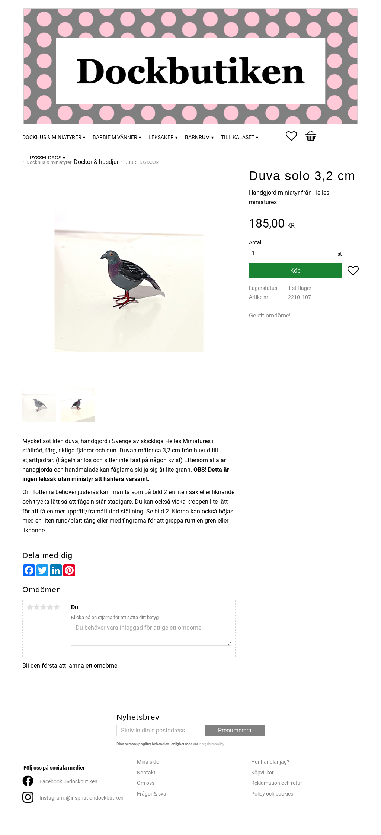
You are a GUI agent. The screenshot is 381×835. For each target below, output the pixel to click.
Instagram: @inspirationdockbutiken (81, 798)
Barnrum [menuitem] (197, 137)
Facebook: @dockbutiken (68, 781)
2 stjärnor (36, 607)
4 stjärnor (50, 607)
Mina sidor (149, 762)
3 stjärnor (43, 607)
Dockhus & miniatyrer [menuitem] (51, 137)
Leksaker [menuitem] (161, 137)
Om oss (145, 783)
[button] (295, 136)
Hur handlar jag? (270, 762)
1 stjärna (29, 607)
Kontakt (146, 773)
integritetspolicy (211, 744)
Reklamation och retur (276, 783)
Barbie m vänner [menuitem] (115, 137)
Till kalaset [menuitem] (237, 137)
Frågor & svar (152, 794)
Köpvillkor (262, 773)
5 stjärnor (56, 607)
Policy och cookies (272, 794)
